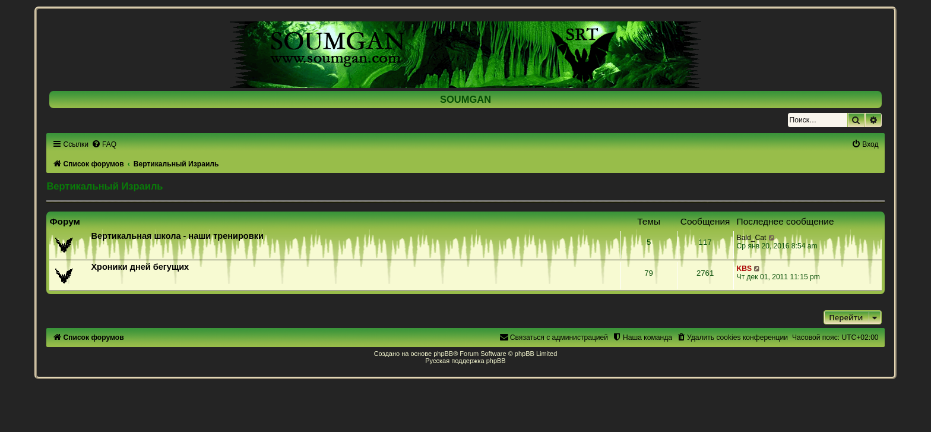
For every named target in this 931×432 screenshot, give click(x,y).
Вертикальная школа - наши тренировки (177, 236)
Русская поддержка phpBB (465, 360)
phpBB (443, 353)
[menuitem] (103, 144)
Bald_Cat (752, 238)
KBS (744, 268)
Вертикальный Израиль (104, 186)
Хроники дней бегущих (140, 267)
